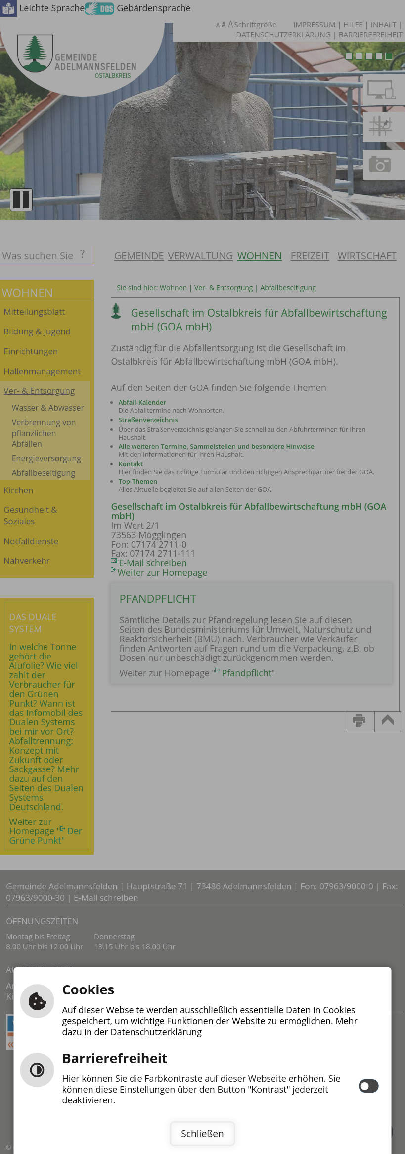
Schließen (202, 1133)
